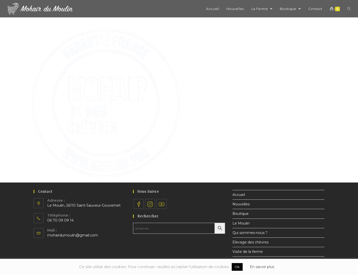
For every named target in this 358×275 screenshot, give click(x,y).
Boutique (240, 213)
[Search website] (349, 8)
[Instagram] (150, 204)
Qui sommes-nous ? (250, 232)
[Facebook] (139, 204)
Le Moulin (241, 223)
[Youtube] (162, 204)
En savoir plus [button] (262, 266)
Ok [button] (237, 267)
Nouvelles (241, 204)
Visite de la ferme (247, 251)
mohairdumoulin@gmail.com (72, 235)
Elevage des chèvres (250, 242)
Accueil (238, 194)
